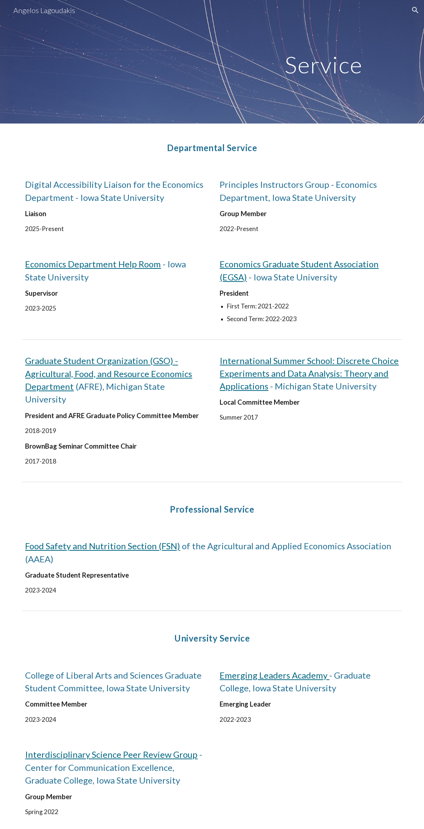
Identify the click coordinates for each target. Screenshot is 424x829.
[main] (342, 62)
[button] (415, 10)
